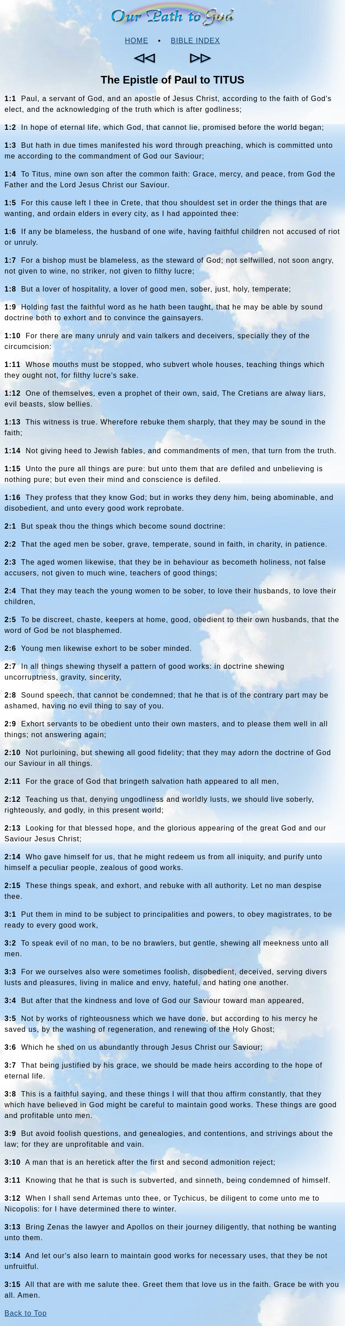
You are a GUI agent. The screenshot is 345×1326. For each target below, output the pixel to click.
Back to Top (25, 1313)
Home (136, 40)
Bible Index (195, 40)
